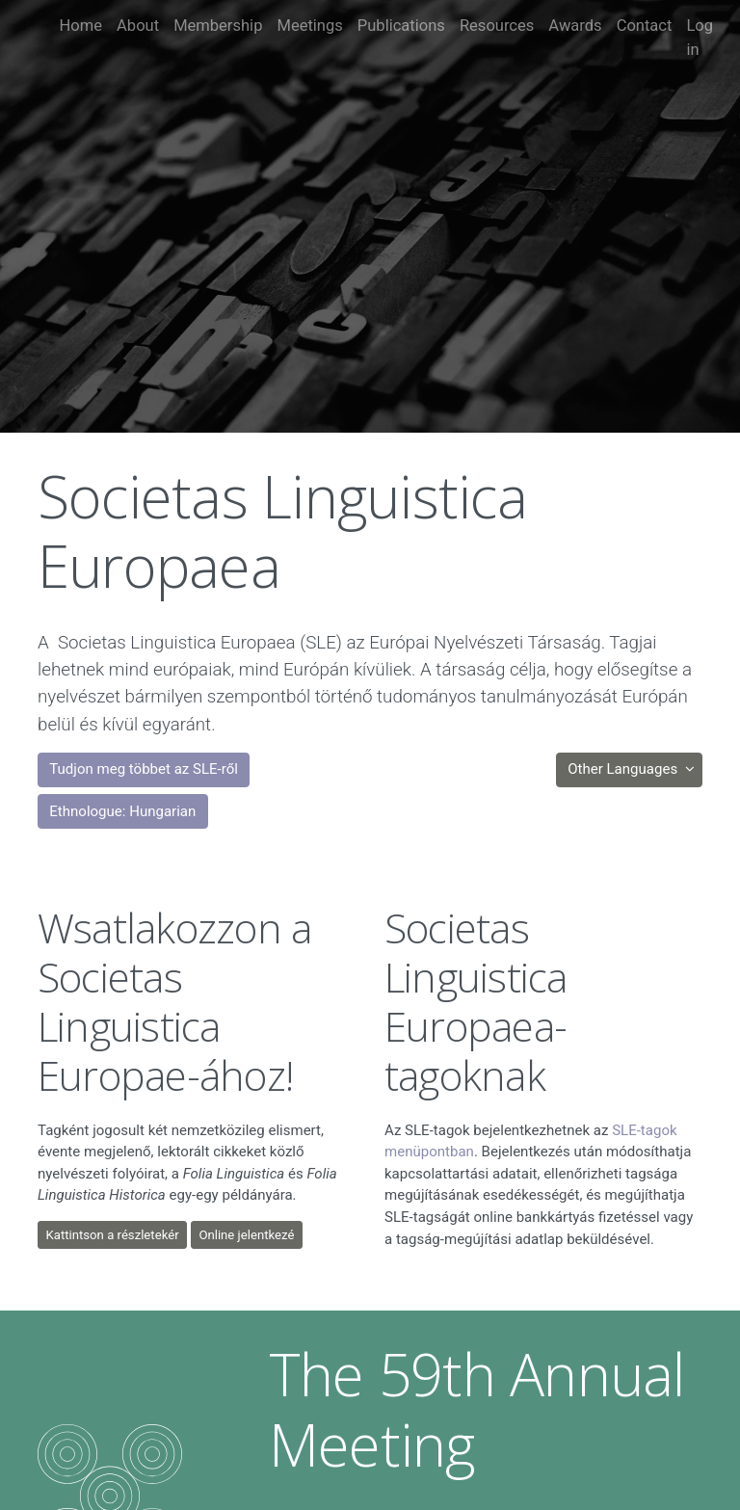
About (138, 25)
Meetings (309, 25)
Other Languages (624, 769)
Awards (574, 25)
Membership (217, 25)
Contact (645, 25)
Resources (497, 25)
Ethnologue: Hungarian (122, 811)
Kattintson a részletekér (112, 1235)
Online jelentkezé (246, 1235)
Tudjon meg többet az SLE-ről (143, 769)
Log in (699, 37)
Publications (401, 25)
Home (81, 25)
